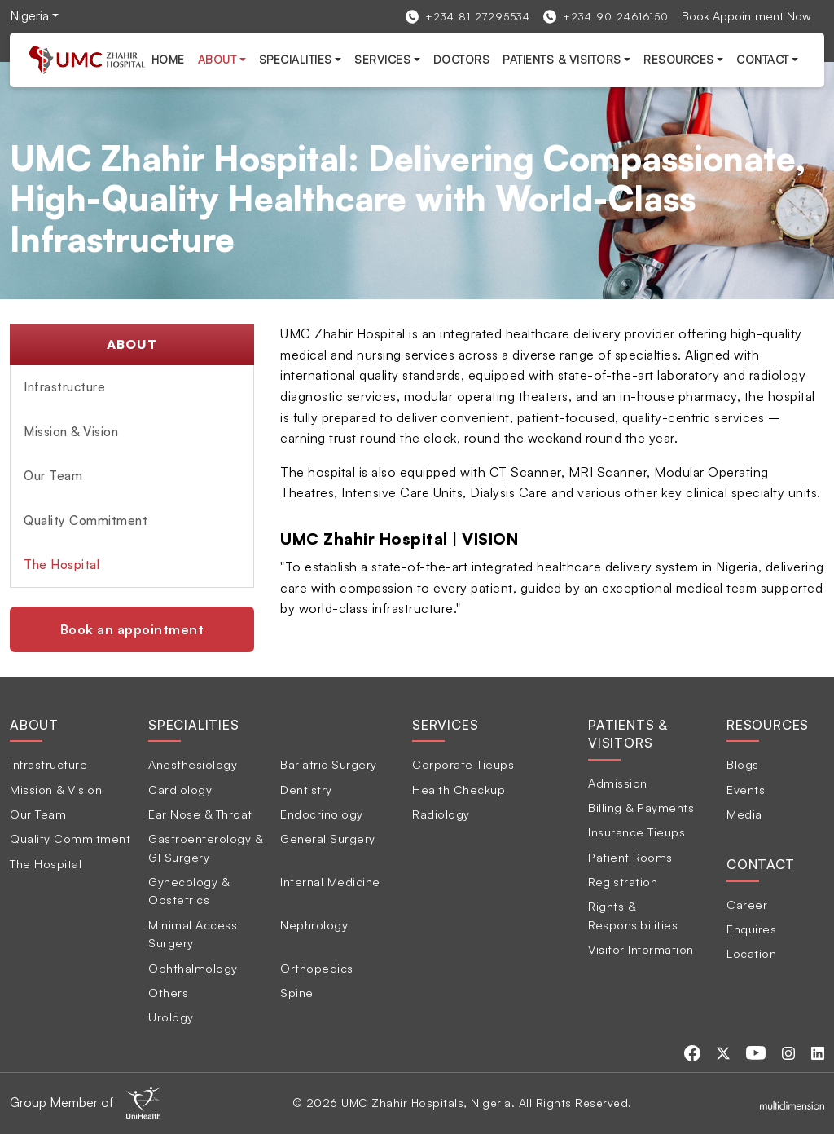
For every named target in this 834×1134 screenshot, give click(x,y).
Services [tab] (445, 725)
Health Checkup (458, 789)
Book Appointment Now (746, 15)
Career (746, 904)
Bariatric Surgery (328, 764)
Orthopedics (316, 967)
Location (751, 953)
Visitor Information (641, 949)
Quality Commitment (85, 520)
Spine (297, 992)
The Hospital (61, 564)
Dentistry (306, 789)
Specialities (295, 59)
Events (745, 789)
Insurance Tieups (636, 831)
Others (168, 992)
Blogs (742, 764)
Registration (622, 881)
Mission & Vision (71, 431)
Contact (762, 59)
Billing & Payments (641, 807)
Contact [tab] (760, 864)
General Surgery (327, 838)
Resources (678, 59)
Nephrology (314, 924)
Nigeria (29, 15)
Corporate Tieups (463, 764)
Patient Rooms (630, 856)
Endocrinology (321, 813)
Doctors (461, 59)
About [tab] (34, 725)
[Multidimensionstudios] (792, 1103)
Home (168, 59)
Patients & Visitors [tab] (628, 734)
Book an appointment (132, 629)
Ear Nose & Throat (200, 813)
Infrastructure (64, 387)
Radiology (441, 813)
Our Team (53, 475)
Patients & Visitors (562, 59)
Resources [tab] (767, 725)
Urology (171, 1016)
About (217, 59)
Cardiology (180, 789)
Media (744, 813)
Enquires (751, 928)
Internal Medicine (330, 881)
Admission (617, 782)
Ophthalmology (193, 967)
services (382, 59)
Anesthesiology (192, 764)
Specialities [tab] (193, 725)
